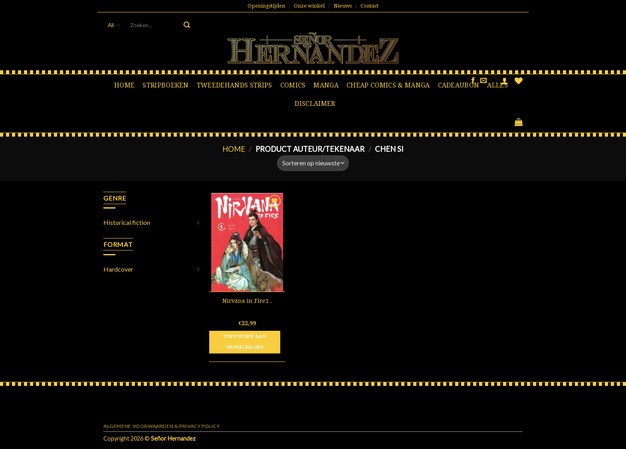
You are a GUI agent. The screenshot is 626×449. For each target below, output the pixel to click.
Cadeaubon (458, 85)
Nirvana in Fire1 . (247, 301)
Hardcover (118, 269)
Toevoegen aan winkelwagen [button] (245, 342)
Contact (369, 6)
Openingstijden (266, 6)
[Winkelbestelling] (313, 163)
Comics (293, 85)
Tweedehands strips (234, 85)
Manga (326, 85)
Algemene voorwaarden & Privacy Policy (161, 426)
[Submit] (187, 25)
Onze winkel (309, 6)
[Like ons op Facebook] (473, 80)
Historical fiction (126, 222)
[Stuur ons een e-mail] (483, 80)
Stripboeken (166, 85)
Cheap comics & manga (388, 85)
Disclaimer (315, 103)
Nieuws (343, 6)
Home (124, 85)
